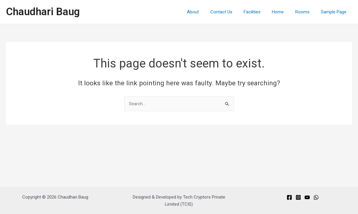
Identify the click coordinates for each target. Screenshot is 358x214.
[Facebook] (289, 197)
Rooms (306, 12)
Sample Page (335, 12)
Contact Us (232, 12)
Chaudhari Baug (43, 12)
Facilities (260, 12)
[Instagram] (298, 197)
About (206, 12)
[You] (307, 197)
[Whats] (316, 197)
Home (284, 12)
